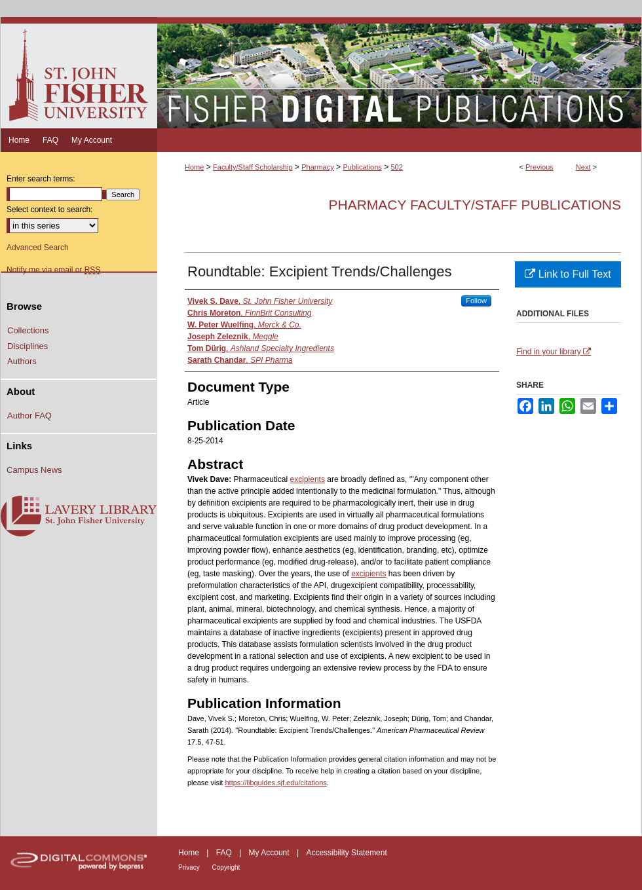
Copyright (226, 867)
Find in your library (553, 351)
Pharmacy (317, 167)
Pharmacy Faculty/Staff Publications (474, 204)
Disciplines (27, 346)
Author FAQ (29, 415)
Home (194, 167)
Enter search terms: (41, 178)
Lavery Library (79, 517)
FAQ (225, 852)
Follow (476, 301)
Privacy (190, 867)
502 (396, 167)
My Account (270, 852)
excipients (307, 479)
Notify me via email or (53, 269)
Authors (22, 361)
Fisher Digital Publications (399, 72)
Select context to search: (49, 209)
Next (583, 167)
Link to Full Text (568, 274)
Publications (362, 167)
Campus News (34, 470)
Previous (539, 167)
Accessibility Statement (346, 852)
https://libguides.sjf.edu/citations (275, 783)
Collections (28, 330)
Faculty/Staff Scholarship (252, 167)
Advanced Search (38, 247)
